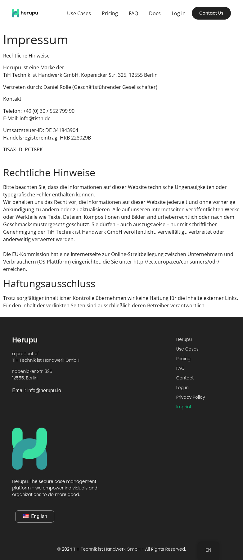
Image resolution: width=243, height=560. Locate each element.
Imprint (183, 407)
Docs (155, 13)
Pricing (110, 13)
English (35, 516)
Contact (185, 378)
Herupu (184, 339)
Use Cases (79, 13)
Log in (179, 13)
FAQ (133, 13)
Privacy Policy (190, 397)
